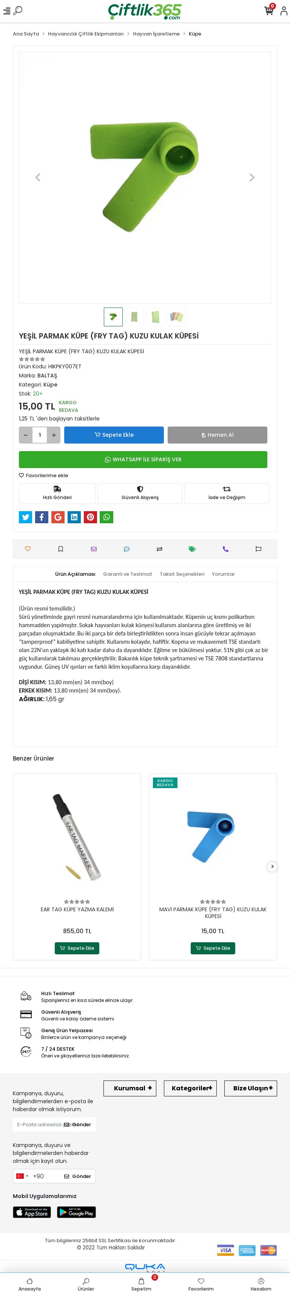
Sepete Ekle (114, 435)
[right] (272, 867)
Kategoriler (190, 1088)
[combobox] (22, 1176)
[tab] (75, 574)
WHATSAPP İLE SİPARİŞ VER (143, 459)
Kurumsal (129, 1088)
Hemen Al (218, 435)
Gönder (77, 1124)
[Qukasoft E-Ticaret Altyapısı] (145, 1268)
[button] (38, 177)
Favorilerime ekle (43, 475)
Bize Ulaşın (250, 1088)
